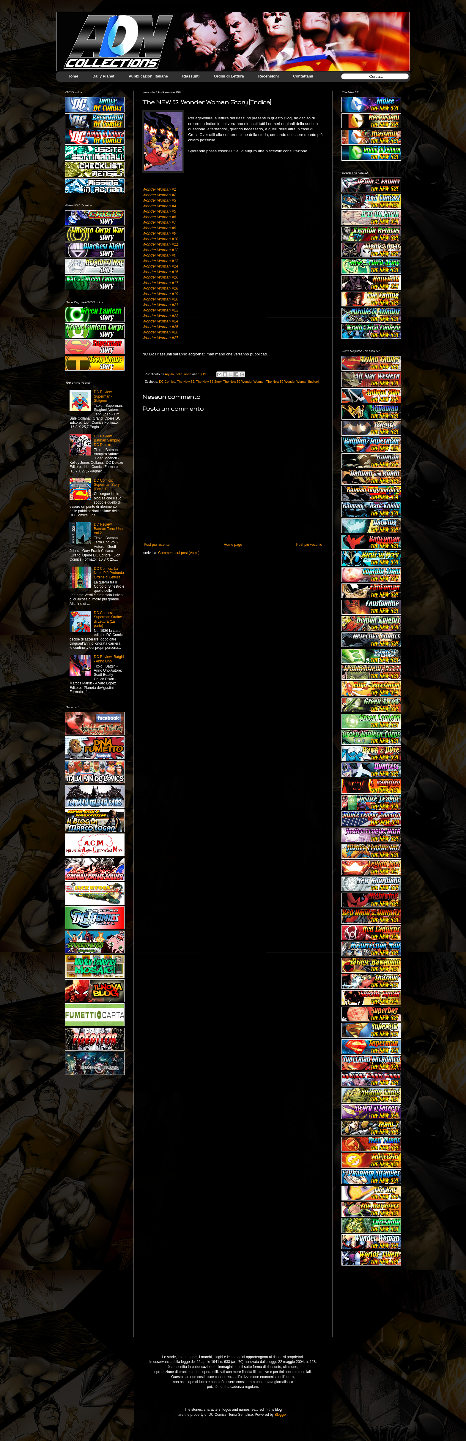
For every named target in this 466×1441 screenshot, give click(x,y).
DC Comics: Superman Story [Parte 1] (107, 484)
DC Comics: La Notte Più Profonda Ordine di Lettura (109, 573)
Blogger (281, 1414)
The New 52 (185, 381)
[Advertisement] (371, 1305)
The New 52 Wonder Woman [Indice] (292, 381)
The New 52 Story (208, 381)
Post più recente (157, 544)
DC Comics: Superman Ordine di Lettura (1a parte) (108, 619)
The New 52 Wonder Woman (244, 381)
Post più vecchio (309, 544)
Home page (233, 544)
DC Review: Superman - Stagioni (103, 396)
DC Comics (167, 381)
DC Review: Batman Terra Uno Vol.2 (108, 528)
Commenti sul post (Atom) (178, 553)
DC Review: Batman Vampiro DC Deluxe (107, 440)
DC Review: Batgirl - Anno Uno (109, 659)
